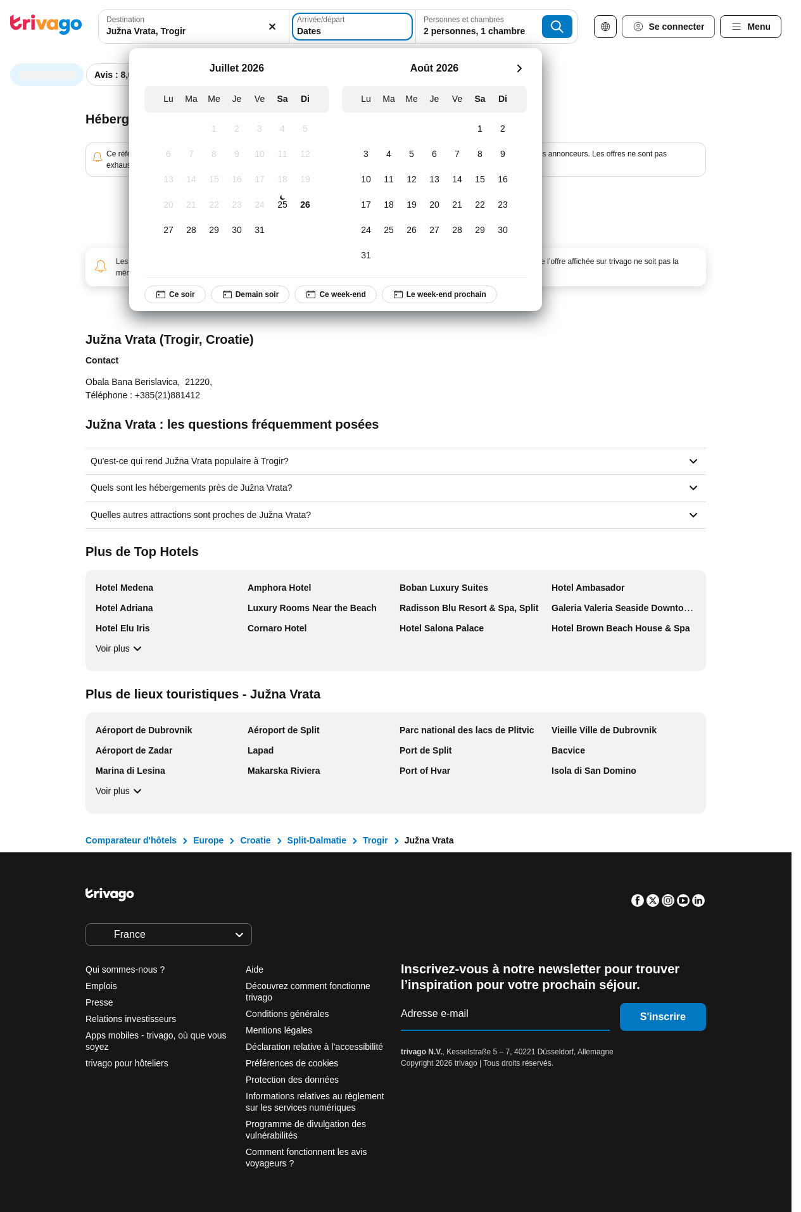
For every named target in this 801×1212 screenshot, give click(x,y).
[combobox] (194, 26)
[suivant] (519, 68)
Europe (208, 840)
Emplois (101, 986)
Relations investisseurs (130, 1019)
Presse (99, 1002)
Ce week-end (335, 294)
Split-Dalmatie (316, 840)
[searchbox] (193, 31)
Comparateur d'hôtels (131, 840)
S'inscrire (663, 1016)
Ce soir (175, 294)
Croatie (255, 840)
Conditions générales (287, 1014)
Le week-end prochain (439, 294)
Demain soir (250, 294)
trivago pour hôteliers (126, 1063)
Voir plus (120, 648)
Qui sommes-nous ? (125, 969)
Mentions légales (279, 1030)
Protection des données (292, 1080)
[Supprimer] (272, 26)
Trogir (375, 840)
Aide (254, 969)
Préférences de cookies (293, 1063)
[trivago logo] (46, 27)
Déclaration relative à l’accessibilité (314, 1047)
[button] (193, 27)
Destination (125, 19)
